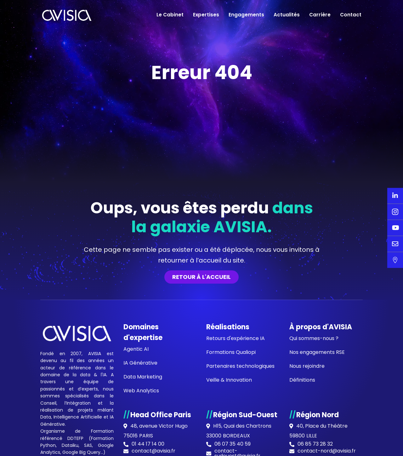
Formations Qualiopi (231, 352)
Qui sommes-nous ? (313, 338)
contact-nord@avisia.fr (327, 450)
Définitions (302, 380)
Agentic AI (136, 349)
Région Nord (317, 415)
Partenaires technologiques (240, 366)
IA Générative (140, 363)
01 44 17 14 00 (148, 444)
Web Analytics (141, 390)
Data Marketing (142, 376)
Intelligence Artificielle (78, 417)
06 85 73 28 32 (315, 444)
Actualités (287, 14)
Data (45, 417)
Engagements (246, 14)
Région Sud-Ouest (245, 415)
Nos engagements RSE (317, 352)
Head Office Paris (160, 415)
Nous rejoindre (307, 366)
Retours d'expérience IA (235, 338)
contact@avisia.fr (153, 450)
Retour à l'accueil (201, 277)
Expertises (206, 14)
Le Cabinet (170, 14)
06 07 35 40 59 (232, 444)
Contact (350, 14)
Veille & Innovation (229, 380)
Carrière (320, 14)
